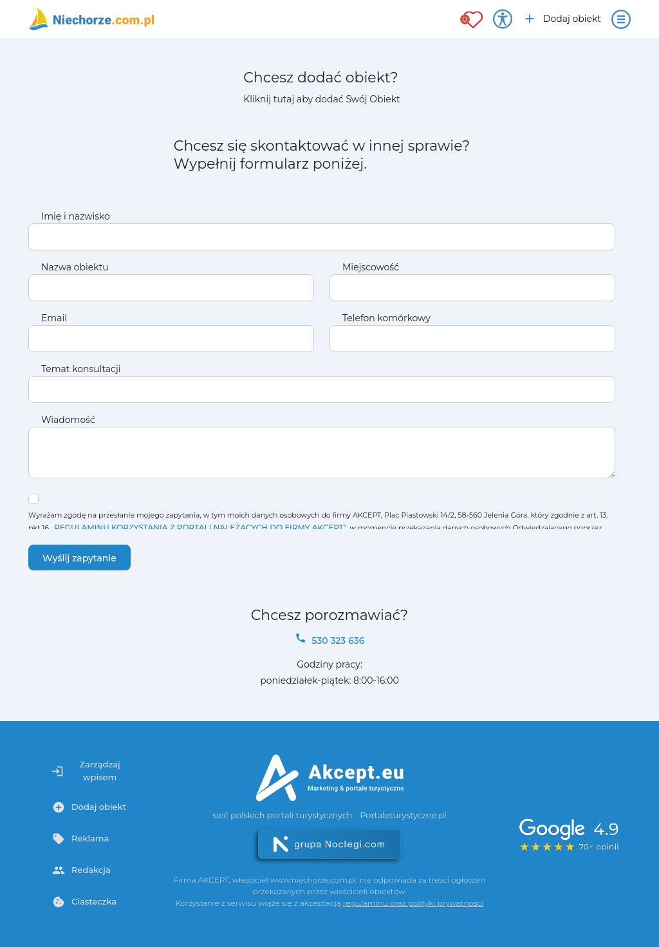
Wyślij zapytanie (79, 558)
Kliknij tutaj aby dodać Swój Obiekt (321, 99)
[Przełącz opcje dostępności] (502, 19)
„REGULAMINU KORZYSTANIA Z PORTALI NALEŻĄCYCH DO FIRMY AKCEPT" (198, 527)
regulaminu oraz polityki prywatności (413, 903)
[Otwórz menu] (621, 19)
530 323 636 (330, 639)
